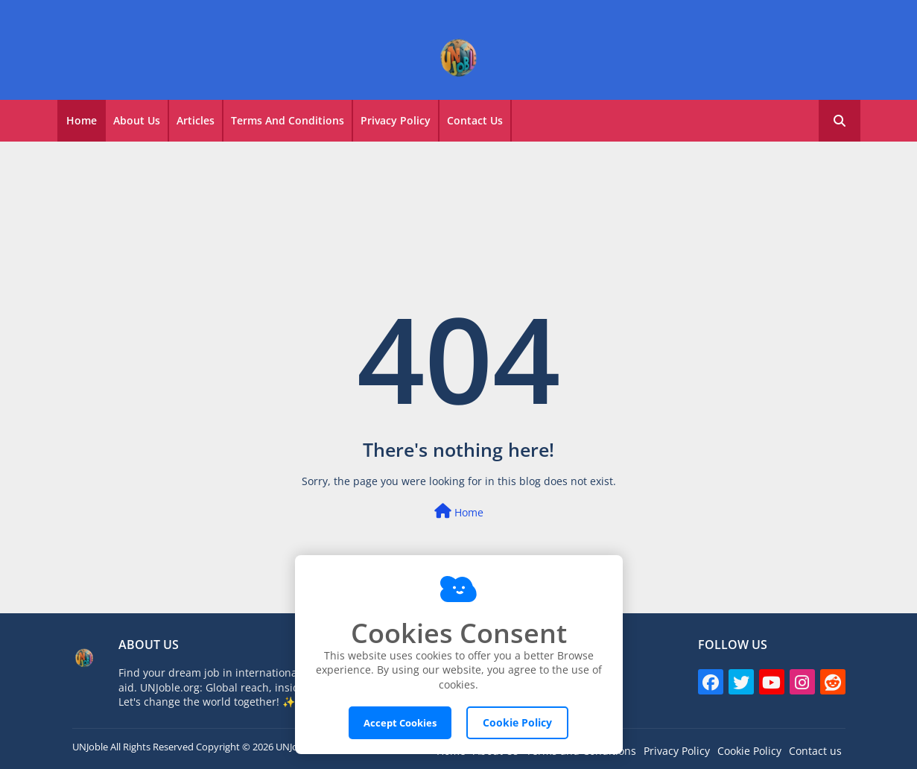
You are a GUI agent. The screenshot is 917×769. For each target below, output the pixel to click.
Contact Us (475, 120)
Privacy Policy (396, 120)
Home (81, 120)
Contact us (815, 751)
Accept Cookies (400, 723)
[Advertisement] (459, 186)
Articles (196, 120)
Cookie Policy (749, 751)
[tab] (81, 121)
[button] (839, 121)
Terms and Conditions (287, 120)
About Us (136, 120)
